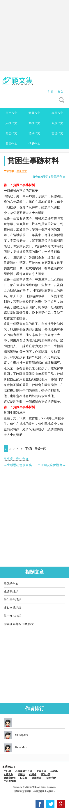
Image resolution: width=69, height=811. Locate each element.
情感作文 (34, 143)
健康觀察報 (10, 777)
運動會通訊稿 (12, 607)
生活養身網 (10, 781)
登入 (60, 91)
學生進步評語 (12, 615)
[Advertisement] (34, 35)
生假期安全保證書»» (51, 465)
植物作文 (34, 133)
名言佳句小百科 (23, 771)
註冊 (51, 91)
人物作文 (11, 123)
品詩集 (54, 771)
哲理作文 (57, 133)
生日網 (7, 771)
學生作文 (11, 113)
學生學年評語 (12, 599)
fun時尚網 (51, 777)
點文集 (23, 777)
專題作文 (57, 113)
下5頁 (28, 448)
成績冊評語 (11, 591)
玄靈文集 (8, 774)
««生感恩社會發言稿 (18, 465)
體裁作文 (34, 113)
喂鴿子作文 (58, 176)
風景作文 (57, 123)
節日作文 (11, 143)
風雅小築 (45, 774)
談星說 (21, 774)
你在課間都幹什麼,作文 (19, 624)
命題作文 (11, 133)
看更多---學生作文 (16, 458)
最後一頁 (40, 448)
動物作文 (34, 123)
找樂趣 (32, 774)
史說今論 (41, 771)
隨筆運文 (36, 777)
